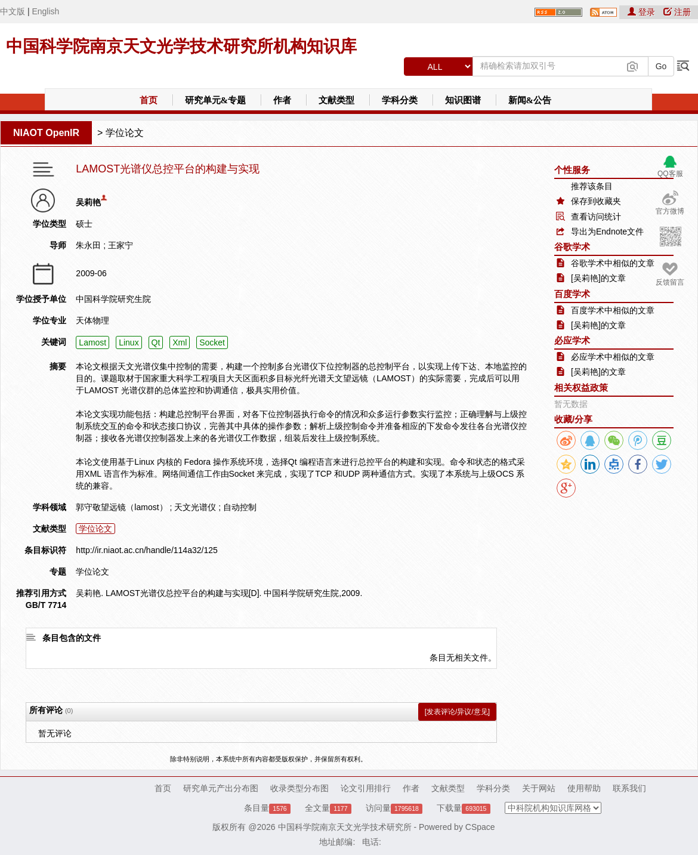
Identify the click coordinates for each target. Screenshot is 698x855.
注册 (677, 12)
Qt (156, 342)
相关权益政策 (581, 387)
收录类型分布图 (299, 788)
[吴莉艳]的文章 (598, 278)
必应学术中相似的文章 (612, 357)
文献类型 (336, 100)
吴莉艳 (88, 202)
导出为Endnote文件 (607, 231)
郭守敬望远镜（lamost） (121, 507)
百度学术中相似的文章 (612, 310)
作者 (282, 100)
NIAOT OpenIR (46, 133)
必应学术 (572, 340)
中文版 (12, 11)
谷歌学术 (572, 247)
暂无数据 (571, 404)
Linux (128, 342)
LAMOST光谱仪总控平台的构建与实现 (168, 169)
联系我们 (629, 788)
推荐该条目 (592, 186)
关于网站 (538, 788)
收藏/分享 (573, 419)
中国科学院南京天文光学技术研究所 (345, 827)
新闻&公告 (530, 100)
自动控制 (240, 507)
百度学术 (572, 294)
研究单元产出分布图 (220, 788)
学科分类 (400, 100)
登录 (642, 12)
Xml (179, 342)
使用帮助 (584, 788)
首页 (148, 100)
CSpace (480, 827)
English (45, 11)
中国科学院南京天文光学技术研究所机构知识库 (181, 46)
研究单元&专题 (215, 100)
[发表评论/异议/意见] (457, 712)
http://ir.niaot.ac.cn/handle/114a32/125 (146, 550)
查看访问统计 (596, 216)
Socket (212, 342)
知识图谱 (463, 100)
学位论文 (125, 133)
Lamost (92, 342)
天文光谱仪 (195, 507)
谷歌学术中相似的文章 (612, 263)
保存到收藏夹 (596, 201)
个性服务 (572, 170)
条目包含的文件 (71, 638)
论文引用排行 (366, 788)
